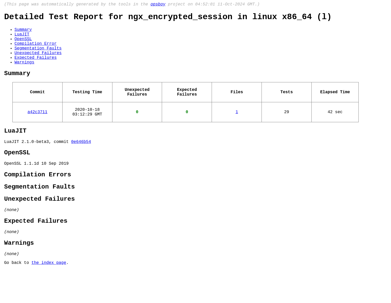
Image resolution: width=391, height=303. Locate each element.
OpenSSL (23, 44)
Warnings (24, 73)
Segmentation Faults (38, 56)
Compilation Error (35, 50)
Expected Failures (35, 67)
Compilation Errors (37, 197)
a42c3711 (38, 128)
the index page (49, 296)
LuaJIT (21, 38)
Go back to (18, 296)
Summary (23, 33)
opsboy (157, 5)
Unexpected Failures (38, 61)
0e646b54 (81, 160)
